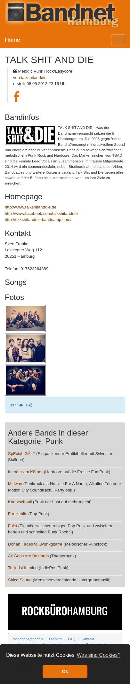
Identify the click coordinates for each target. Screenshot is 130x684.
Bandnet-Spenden (28, 639)
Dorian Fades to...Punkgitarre (35, 544)
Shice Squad (20, 580)
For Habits (17, 513)
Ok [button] (65, 671)
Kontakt (88, 639)
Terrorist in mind (22, 567)
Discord (55, 639)
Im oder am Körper (25, 471)
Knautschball (20, 501)
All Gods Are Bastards (28, 556)
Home (12, 40)
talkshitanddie (34, 77)
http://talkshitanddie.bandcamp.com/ (38, 219)
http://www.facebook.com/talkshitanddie (41, 213)
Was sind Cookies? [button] (98, 655)
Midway (15, 483)
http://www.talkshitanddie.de (30, 207)
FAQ (71, 639)
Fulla (12, 525)
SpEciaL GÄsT (21, 453)
